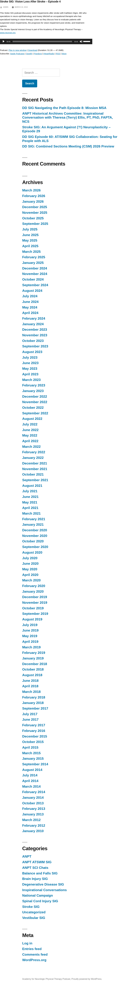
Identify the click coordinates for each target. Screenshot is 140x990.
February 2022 (33, 452)
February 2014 (33, 792)
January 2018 (33, 703)
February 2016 (33, 731)
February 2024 (33, 318)
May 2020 (29, 569)
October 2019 (33, 608)
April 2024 (30, 313)
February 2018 (33, 697)
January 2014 (33, 797)
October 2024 (33, 279)
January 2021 (33, 524)
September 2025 (35, 224)
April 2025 (30, 246)
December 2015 (34, 736)
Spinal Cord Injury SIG (40, 901)
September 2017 (35, 708)
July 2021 (29, 491)
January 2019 (33, 658)
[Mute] (81, 41)
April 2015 (30, 747)
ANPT (26, 856)
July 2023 (29, 357)
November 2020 (34, 536)
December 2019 (34, 597)
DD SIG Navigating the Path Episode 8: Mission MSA (64, 108)
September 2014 (35, 764)
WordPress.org (34, 960)
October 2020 (33, 541)
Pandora (38, 53)
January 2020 (33, 591)
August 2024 (32, 290)
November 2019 (34, 602)
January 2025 (33, 263)
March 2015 (31, 753)
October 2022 (33, 407)
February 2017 (33, 725)
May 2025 (29, 240)
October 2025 (33, 218)
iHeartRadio (48, 53)
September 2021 (35, 480)
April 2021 (30, 508)
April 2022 (30, 441)
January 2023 (33, 391)
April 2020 (30, 575)
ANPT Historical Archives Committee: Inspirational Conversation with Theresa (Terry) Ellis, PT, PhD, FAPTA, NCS (67, 117)
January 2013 (33, 814)
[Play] (3, 41)
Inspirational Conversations (44, 890)
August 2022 (32, 419)
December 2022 (34, 396)
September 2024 (35, 285)
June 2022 (30, 430)
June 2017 (30, 719)
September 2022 (35, 413)
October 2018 (33, 669)
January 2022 (33, 458)
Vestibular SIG (33, 918)
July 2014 (29, 775)
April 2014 (30, 781)
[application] (45, 41)
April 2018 (30, 686)
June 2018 (30, 680)
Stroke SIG (31, 907)
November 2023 (34, 335)
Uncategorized (34, 912)
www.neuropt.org (7, 32)
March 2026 (31, 190)
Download (32, 50)
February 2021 (33, 519)
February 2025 (33, 257)
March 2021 (31, 513)
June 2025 (30, 235)
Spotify (29, 53)
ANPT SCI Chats (35, 868)
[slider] (42, 41)
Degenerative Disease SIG (43, 884)
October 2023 (33, 341)
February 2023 (33, 385)
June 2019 (30, 630)
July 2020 (29, 558)
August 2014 (32, 770)
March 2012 (31, 820)
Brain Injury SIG (35, 879)
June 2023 (30, 363)
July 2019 (29, 625)
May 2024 (29, 307)
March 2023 (31, 380)
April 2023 (30, 374)
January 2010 (33, 831)
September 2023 (35, 346)
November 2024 (34, 274)
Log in (27, 943)
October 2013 (33, 803)
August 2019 (32, 619)
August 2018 (32, 675)
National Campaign (37, 895)
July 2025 (29, 229)
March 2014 (31, 786)
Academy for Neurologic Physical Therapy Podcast (46, 979)
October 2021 (33, 474)
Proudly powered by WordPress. (87, 979)
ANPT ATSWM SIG (36, 862)
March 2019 (31, 647)
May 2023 (29, 368)
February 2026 (33, 196)
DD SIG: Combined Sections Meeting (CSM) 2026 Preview (68, 146)
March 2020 (31, 580)
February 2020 (33, 586)
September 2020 (35, 547)
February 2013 (33, 808)
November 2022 (34, 402)
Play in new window (18, 50)
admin (5, 7)
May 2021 (29, 502)
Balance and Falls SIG (40, 873)
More (64, 53)
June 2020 (30, 563)
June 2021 (30, 497)
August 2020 (32, 552)
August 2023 (32, 352)
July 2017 (29, 714)
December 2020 (34, 530)
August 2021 (32, 485)
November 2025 (34, 212)
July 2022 (29, 424)
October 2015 (33, 742)
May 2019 (29, 636)
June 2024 (30, 302)
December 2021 (34, 463)
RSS (58, 53)
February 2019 (33, 653)
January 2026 (33, 201)
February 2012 (33, 825)
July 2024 (29, 296)
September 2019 (35, 613)
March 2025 (31, 251)
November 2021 (34, 469)
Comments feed (35, 954)
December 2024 (34, 268)
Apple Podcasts (17, 53)
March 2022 (31, 446)
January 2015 (33, 758)
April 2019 (30, 641)
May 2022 (29, 435)
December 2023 (34, 329)
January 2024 (33, 324)
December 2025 (34, 207)
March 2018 (31, 692)
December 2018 (34, 664)
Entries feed (32, 949)
